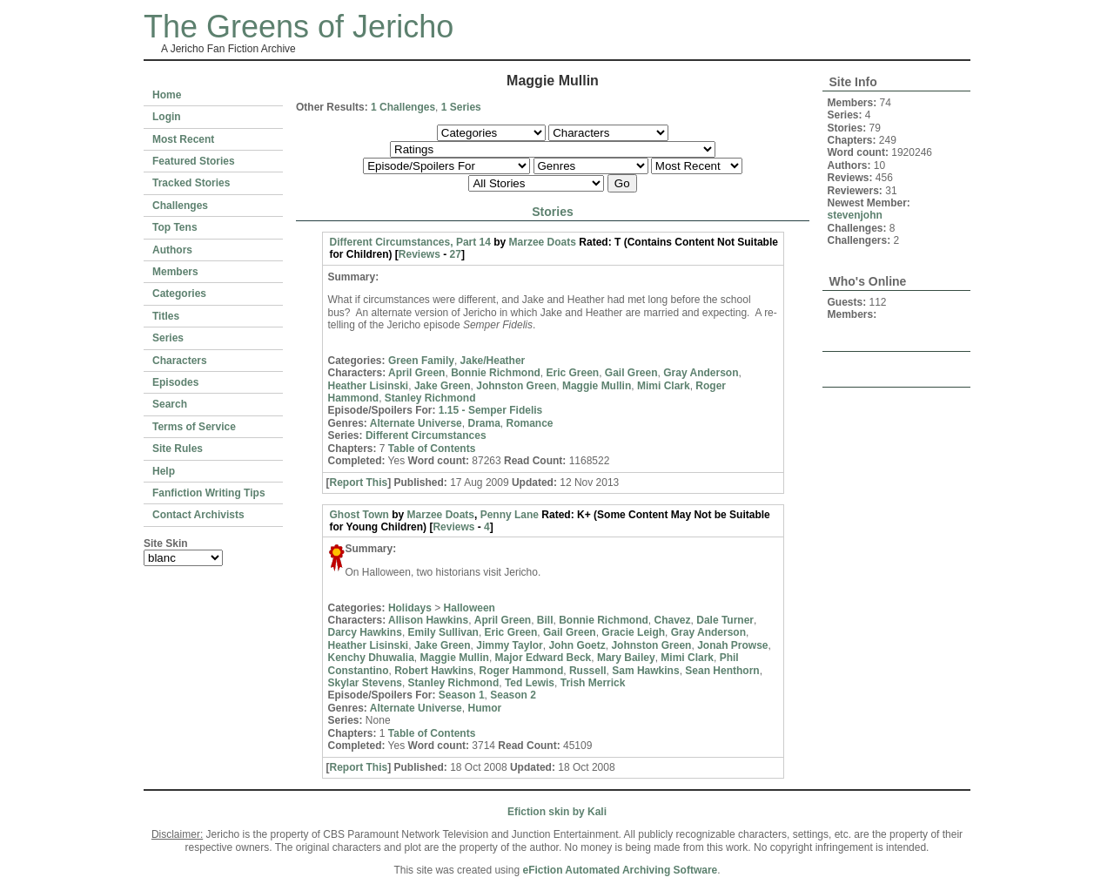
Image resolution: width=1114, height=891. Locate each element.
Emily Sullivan (443, 632)
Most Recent (183, 139)
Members (175, 272)
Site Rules (177, 448)
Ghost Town (359, 515)
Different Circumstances (426, 435)
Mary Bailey (626, 657)
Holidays (410, 608)
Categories (179, 293)
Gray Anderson (700, 373)
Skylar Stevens (365, 683)
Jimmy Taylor (509, 645)
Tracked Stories (191, 183)
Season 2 (513, 695)
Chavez (672, 620)
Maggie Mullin (596, 386)
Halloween (469, 608)
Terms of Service (194, 427)
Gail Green (631, 373)
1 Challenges (403, 107)
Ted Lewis (529, 683)
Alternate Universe (416, 423)
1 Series (461, 107)
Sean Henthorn (722, 671)
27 (455, 254)
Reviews (419, 254)
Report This (359, 482)
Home (166, 95)
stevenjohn (855, 215)
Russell (588, 671)
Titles (165, 316)
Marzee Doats (542, 242)
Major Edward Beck (543, 657)
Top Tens (175, 227)
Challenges (180, 205)
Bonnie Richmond (495, 373)
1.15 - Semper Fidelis (490, 410)
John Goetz (576, 645)
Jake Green (442, 386)
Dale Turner (725, 620)
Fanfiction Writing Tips (208, 493)
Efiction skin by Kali (557, 812)
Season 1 (462, 695)
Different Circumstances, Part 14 (410, 242)
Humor (484, 708)
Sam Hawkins (645, 671)
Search (169, 404)
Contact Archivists (198, 515)
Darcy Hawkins (365, 632)
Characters (179, 360)
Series (168, 338)
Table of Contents (431, 448)
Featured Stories (193, 161)
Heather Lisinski (368, 386)
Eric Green (572, 373)
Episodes (175, 382)
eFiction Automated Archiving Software (619, 870)
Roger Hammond (522, 671)
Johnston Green (516, 386)
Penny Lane (509, 515)
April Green (416, 373)
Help (163, 471)
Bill (545, 620)
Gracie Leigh (633, 632)
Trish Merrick (593, 683)
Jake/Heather (493, 360)
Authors (172, 250)
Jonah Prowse (732, 645)
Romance (530, 423)
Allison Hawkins (428, 620)
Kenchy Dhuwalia (371, 657)
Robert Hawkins (433, 671)
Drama (483, 423)
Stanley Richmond (430, 398)
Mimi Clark (663, 386)
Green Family (421, 360)
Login (166, 117)
